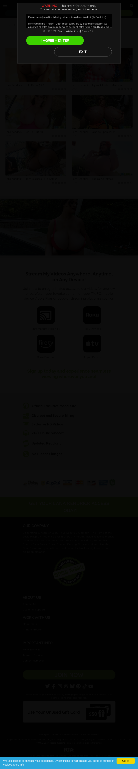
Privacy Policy (88, 31)
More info (18, 764)
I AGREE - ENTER (47, 40)
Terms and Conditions (68, 31)
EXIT (91, 40)
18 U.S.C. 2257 (49, 31)
